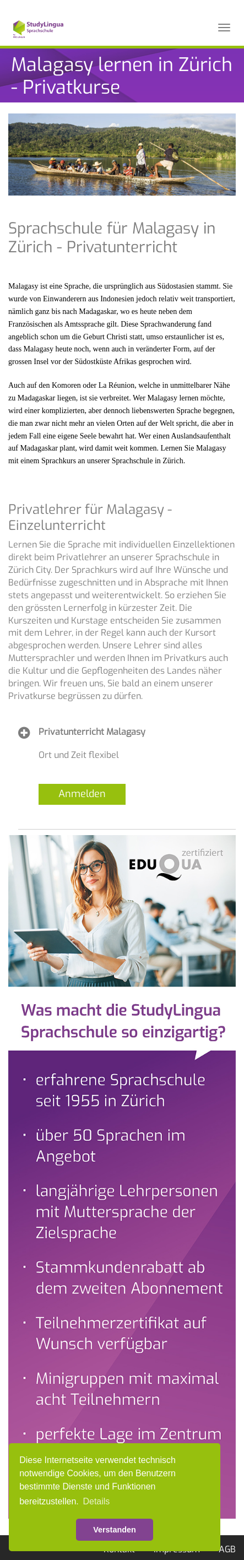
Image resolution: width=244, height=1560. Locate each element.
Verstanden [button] (114, 1529)
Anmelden (82, 793)
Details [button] (96, 1501)
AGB (227, 1549)
